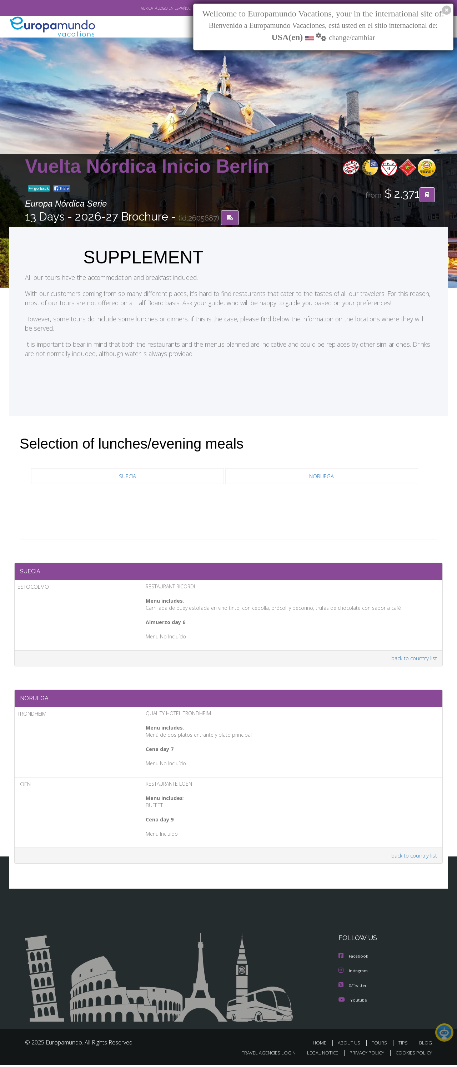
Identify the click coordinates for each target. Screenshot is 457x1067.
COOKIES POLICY (412, 1055)
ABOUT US (351, 1044)
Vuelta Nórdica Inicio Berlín (147, 166)
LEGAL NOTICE (318, 1055)
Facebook (353, 959)
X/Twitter (352, 987)
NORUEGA (321, 476)
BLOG (425, 1044)
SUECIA (127, 476)
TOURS (381, 1044)
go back (39, 189)
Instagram (354, 973)
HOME (322, 1044)
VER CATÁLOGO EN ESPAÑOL (149, 8)
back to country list (413, 660)
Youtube (352, 1001)
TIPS (404, 1044)
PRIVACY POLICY (364, 1055)
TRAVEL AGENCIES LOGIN (262, 1055)
